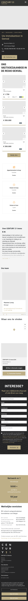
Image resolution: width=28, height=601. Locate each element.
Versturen (14, 447)
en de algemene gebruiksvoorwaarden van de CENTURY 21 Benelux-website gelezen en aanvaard (14, 436)
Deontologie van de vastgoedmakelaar (11, 538)
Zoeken (14, 175)
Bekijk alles (14, 155)
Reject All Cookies (14, 594)
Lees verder (6, 258)
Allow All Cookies (14, 598)
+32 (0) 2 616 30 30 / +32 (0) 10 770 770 (13, 50)
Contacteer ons (9, 57)
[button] (4, 81)
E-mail (3, 420)
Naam (2, 402)
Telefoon (4, 414)
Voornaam (4, 408)
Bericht (3, 425)
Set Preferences (14, 589)
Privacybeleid (6, 441)
